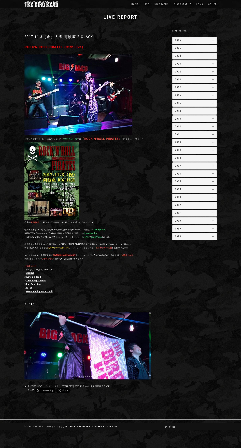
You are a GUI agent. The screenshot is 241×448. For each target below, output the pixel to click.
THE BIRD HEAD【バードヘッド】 (45, 444)
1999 (178, 228)
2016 (178, 95)
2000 (178, 220)
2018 (178, 79)
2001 (178, 213)
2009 (178, 150)
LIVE (146, 4)
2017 (178, 87)
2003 (178, 197)
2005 (178, 181)
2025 (178, 48)
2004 (178, 189)
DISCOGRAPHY (182, 4)
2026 (178, 40)
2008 (178, 158)
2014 (178, 111)
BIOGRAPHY (161, 4)
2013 (178, 118)
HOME (135, 4)
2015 (178, 103)
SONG (199, 4)
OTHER (212, 4)
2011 (178, 134)
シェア (31, 407)
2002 (178, 205)
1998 (178, 236)
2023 (178, 63)
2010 (178, 142)
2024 (178, 56)
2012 (178, 126)
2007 (178, 165)
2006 (178, 173)
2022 (178, 71)
